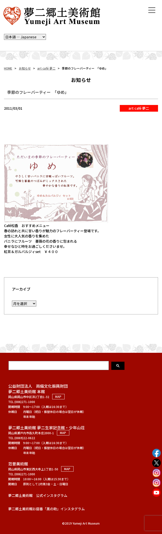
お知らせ (25, 68)
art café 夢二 (46, 68)
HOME (8, 68)
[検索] (59, 365)
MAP (58, 397)
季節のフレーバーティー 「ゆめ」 (38, 92)
